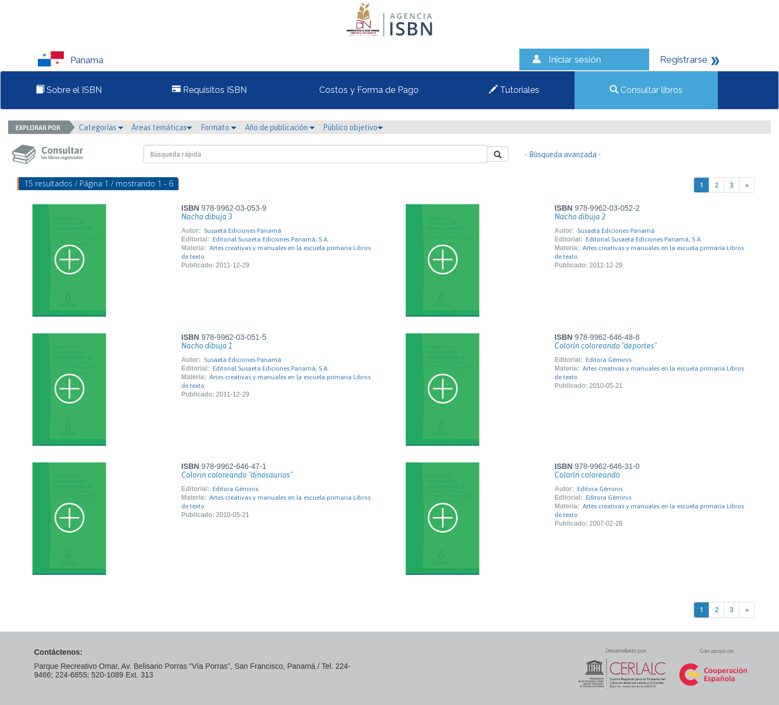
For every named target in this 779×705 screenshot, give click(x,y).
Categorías (101, 127)
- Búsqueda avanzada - (563, 154)
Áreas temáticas (161, 127)
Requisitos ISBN (209, 90)
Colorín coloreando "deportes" (605, 345)
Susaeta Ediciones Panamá (242, 230)
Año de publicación (280, 127)
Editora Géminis (608, 360)
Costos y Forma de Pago (368, 90)
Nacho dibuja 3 (206, 216)
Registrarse (684, 59)
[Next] (747, 185)
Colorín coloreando (587, 475)
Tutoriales (514, 90)
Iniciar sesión (575, 59)
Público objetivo (353, 127)
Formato (218, 127)
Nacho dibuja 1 (206, 345)
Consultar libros (646, 90)
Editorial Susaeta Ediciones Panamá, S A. (271, 239)
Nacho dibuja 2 (579, 216)
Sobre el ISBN (69, 90)
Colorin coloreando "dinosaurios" (237, 475)
